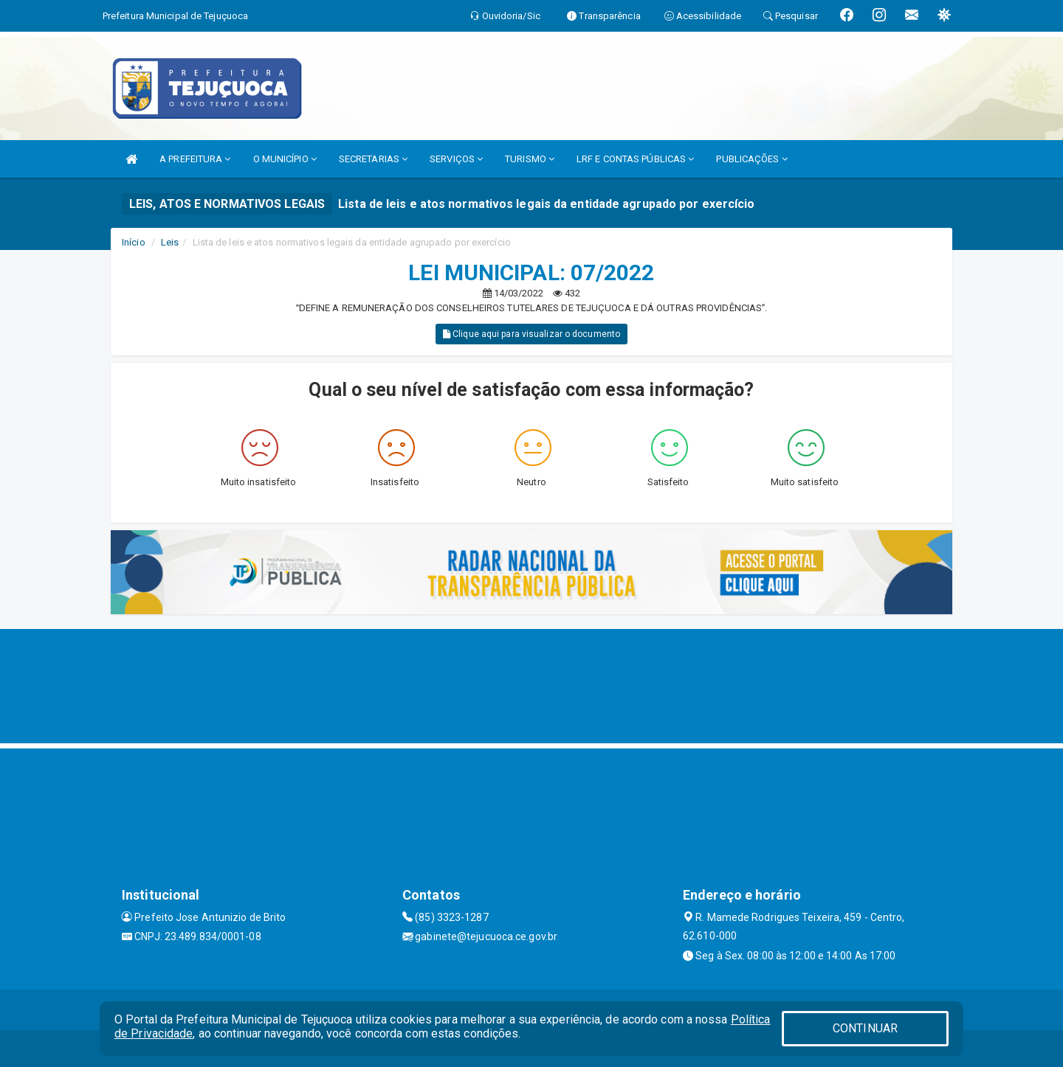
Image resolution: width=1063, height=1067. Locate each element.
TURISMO (529, 158)
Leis (170, 242)
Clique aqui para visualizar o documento (531, 334)
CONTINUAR (865, 1028)
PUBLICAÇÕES (751, 158)
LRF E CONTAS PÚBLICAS (635, 158)
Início (133, 242)
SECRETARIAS (373, 158)
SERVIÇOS (456, 158)
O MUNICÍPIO (285, 158)
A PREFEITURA (194, 158)
